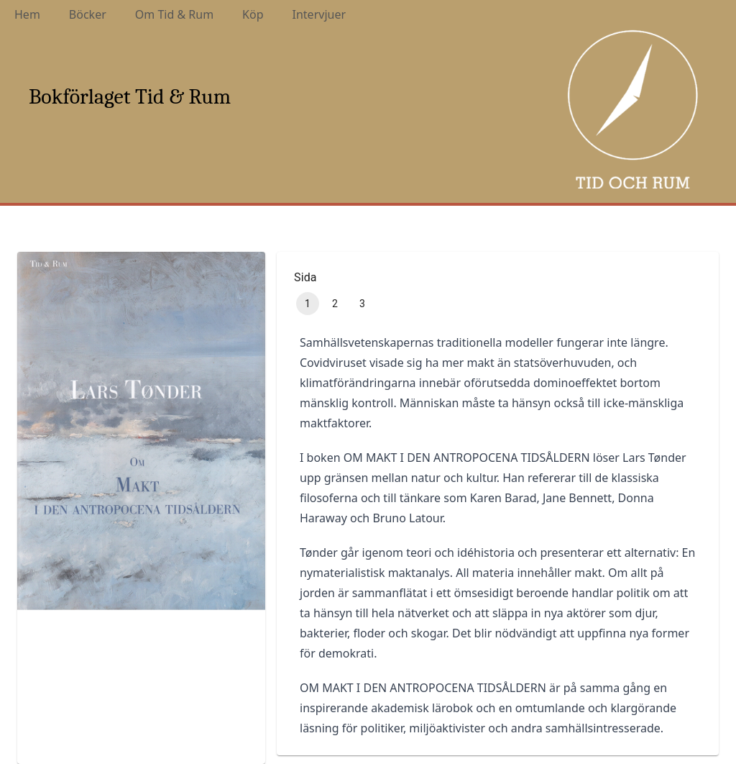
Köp (252, 14)
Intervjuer (319, 14)
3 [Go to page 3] (362, 303)
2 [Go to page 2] (335, 303)
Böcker (87, 14)
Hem (27, 14)
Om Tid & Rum (174, 14)
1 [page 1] (307, 303)
